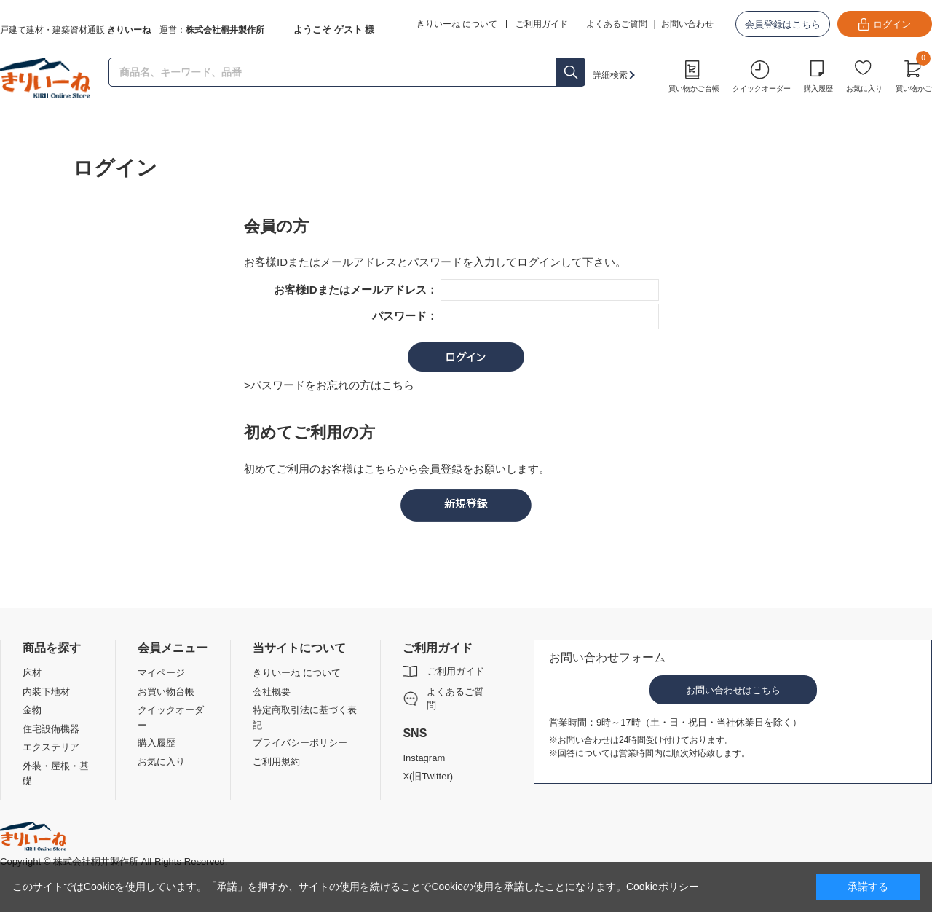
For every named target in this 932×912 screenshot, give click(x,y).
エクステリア (51, 747)
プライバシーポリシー (300, 742)
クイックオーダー (761, 88)
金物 (32, 709)
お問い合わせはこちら (733, 690)
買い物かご (914, 74)
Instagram (424, 757)
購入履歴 (818, 88)
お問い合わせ (687, 24)
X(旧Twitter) (428, 776)
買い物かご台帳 (693, 88)
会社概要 (272, 691)
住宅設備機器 (51, 728)
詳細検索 (610, 75)
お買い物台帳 (166, 691)
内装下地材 (46, 691)
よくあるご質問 (616, 24)
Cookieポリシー (662, 886)
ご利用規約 (276, 761)
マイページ (161, 672)
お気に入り (864, 88)
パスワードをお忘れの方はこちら (332, 385)
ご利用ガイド (455, 671)
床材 (32, 672)
